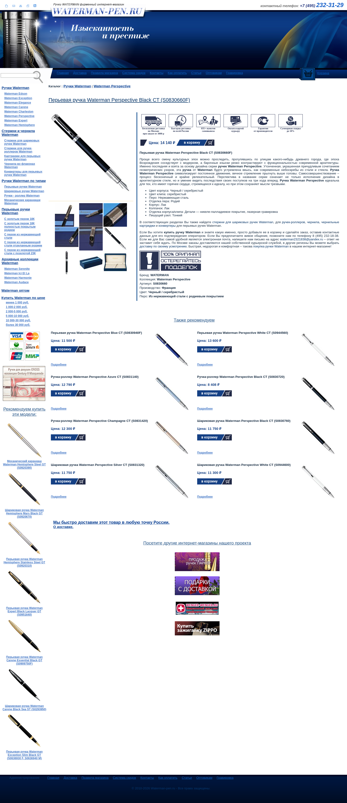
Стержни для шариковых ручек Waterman (21, 142)
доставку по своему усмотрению (163, 246)
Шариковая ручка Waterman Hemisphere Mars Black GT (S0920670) (24, 513)
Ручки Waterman (77, 86)
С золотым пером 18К (19, 219)
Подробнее (58, 364)
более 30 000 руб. (18, 325)
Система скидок (133, 73)
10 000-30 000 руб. (18, 320)
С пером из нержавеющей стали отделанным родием (23, 244)
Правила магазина (104, 73)
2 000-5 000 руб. (17, 311)
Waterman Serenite (17, 268)
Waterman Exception (18, 98)
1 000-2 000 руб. (17, 307)
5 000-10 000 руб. (17, 316)
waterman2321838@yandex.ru (301, 239)
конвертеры (167, 225)
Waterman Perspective (19, 116)
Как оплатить (177, 73)
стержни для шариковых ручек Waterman (242, 222)
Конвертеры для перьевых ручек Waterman (23, 173)
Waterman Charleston (18, 111)
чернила (313, 222)
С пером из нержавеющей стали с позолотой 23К (22, 251)
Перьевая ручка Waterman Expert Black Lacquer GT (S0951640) (24, 611)
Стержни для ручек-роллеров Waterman (18, 150)
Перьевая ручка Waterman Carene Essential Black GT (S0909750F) (24, 660)
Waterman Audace (16, 282)
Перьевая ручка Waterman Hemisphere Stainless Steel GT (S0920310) (24, 562)
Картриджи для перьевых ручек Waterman (22, 157)
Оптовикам (214, 73)
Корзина (323, 73)
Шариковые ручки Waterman (24, 191)
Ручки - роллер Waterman (22, 195)
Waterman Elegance (17, 102)
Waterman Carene (16, 107)
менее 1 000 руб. (17, 302)
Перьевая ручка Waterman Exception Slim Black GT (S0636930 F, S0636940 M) (24, 755)
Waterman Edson (15, 93)
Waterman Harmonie (18, 277)
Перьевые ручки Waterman (23, 186)
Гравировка (234, 73)
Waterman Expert (15, 120)
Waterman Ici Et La (16, 273)
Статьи (196, 73)
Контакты (156, 73)
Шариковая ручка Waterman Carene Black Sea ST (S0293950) (24, 707)
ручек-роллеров (293, 222)
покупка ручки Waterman (271, 246)
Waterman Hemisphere (19, 125)
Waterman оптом (15, 290)
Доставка (79, 73)
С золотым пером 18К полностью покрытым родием (20, 227)
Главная (63, 73)
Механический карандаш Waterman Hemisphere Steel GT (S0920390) (24, 464)
